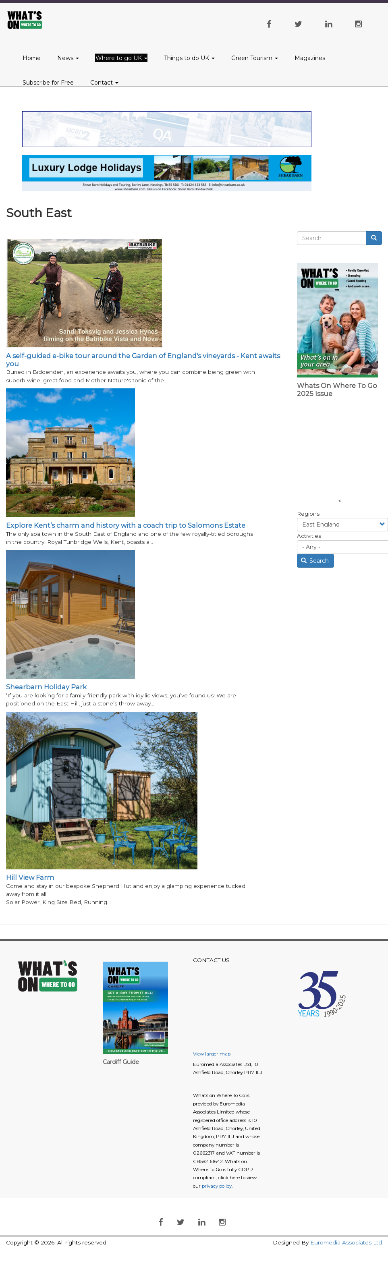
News (68, 58)
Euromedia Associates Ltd (346, 1242)
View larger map (211, 1054)
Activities (309, 536)
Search (315, 560)
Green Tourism (254, 58)
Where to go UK (121, 58)
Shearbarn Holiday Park (46, 687)
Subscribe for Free (48, 82)
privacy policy (217, 1186)
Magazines (310, 58)
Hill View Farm (30, 877)
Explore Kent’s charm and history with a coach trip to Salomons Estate (125, 525)
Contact (104, 82)
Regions (308, 513)
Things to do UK (189, 58)
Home (32, 58)
